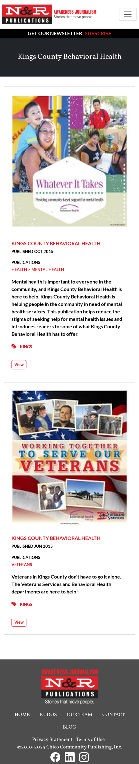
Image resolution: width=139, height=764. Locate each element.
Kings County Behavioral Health (56, 243)
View (19, 364)
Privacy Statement (52, 739)
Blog (69, 727)
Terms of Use (90, 739)
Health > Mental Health (38, 269)
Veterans (22, 564)
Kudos (48, 714)
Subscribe (98, 33)
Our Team (79, 714)
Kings (26, 346)
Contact (113, 714)
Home (22, 714)
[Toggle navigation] (128, 14)
